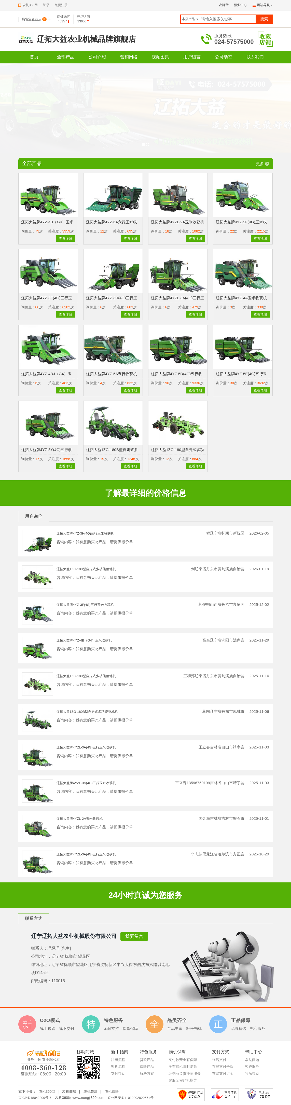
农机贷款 (91, 1091)
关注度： (55, 231)
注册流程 (118, 1060)
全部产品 (65, 56)
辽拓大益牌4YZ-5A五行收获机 (111, 374)
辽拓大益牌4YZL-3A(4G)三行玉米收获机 (86, 747)
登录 (46, 5)
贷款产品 (147, 1060)
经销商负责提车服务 (185, 1073)
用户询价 (33, 516)
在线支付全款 (222, 1067)
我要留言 (134, 936)
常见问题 (252, 1060)
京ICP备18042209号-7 (34, 1098)
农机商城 (69, 1091)
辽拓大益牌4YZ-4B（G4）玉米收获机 (84, 640)
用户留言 (192, 56)
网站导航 (263, 5)
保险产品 (147, 1067)
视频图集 (160, 56)
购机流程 (118, 1067)
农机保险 (112, 1091)
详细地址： (41, 964)
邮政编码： (41, 981)
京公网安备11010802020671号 (130, 1098)
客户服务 (252, 1067)
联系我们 (255, 56)
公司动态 (223, 56)
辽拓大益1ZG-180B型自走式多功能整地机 (87, 712)
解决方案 (147, 1073)
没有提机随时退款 (183, 1067)
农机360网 (47, 1091)
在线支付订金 (222, 1073)
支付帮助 (118, 1073)
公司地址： (41, 956)
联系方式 (33, 918)
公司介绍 (97, 56)
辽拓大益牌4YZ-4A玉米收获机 (241, 298)
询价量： (28, 231)
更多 (260, 163)
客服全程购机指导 (183, 1080)
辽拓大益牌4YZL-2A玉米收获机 (177, 222)
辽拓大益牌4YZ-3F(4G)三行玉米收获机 (85, 605)
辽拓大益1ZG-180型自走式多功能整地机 (86, 569)
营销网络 (128, 56)
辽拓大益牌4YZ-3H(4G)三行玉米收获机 (85, 533)
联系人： (39, 948)
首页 (34, 56)
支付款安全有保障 (183, 1060)
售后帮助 (252, 1073)
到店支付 (219, 1060)
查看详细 (65, 238)
